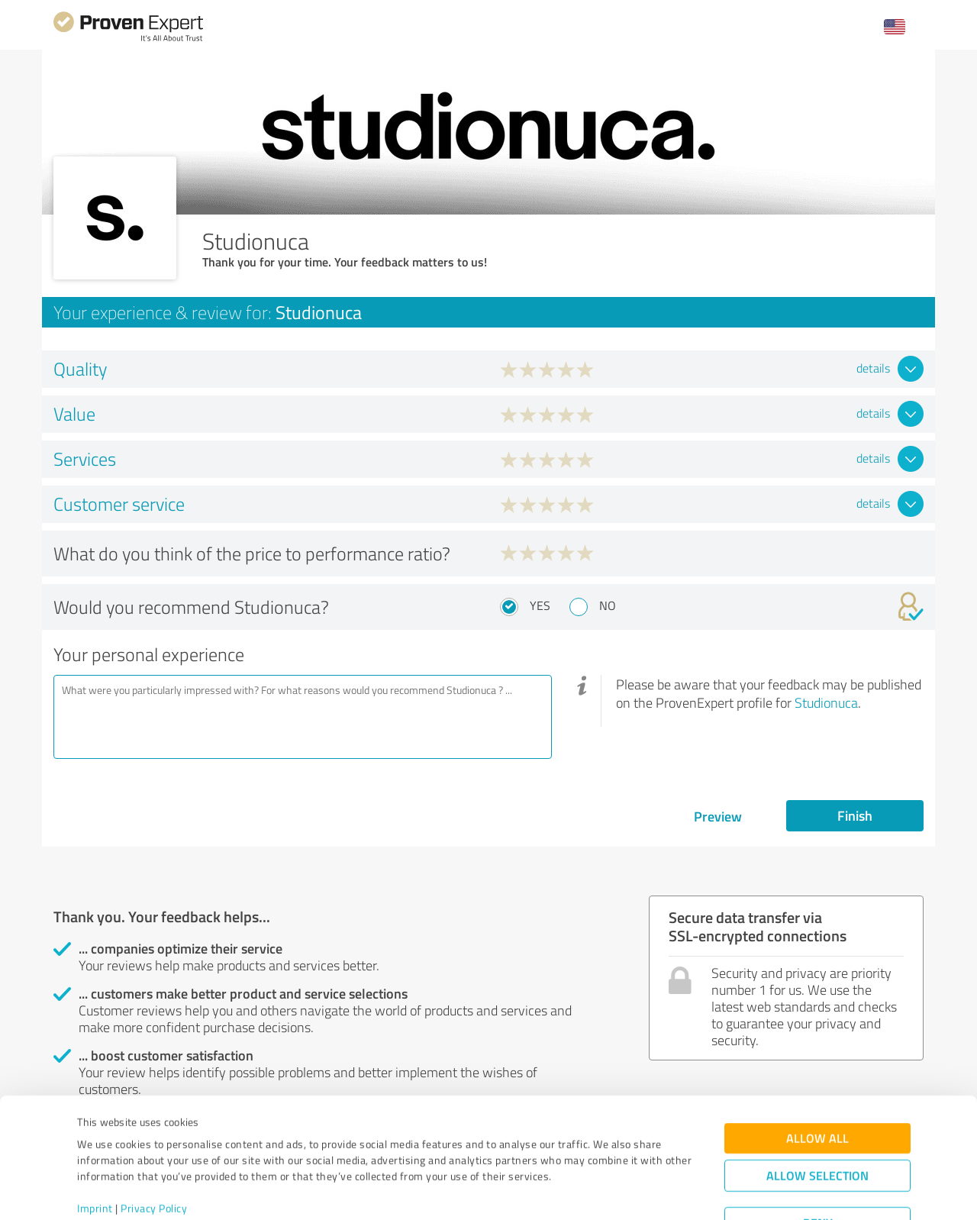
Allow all (817, 1078)
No (607, 605)
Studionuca (826, 702)
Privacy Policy (154, 1148)
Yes (540, 605)
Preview (718, 816)
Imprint (95, 1148)
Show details (584, 1191)
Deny (818, 1163)
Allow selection (817, 1116)
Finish (854, 815)
